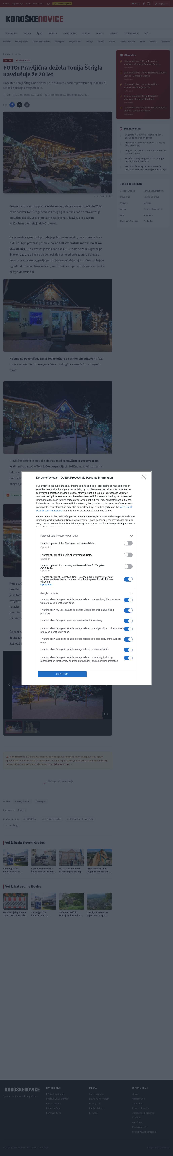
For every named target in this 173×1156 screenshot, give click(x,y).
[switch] (128, 543)
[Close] (145, 478)
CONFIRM (62, 674)
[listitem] (87, 536)
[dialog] (86, 578)
